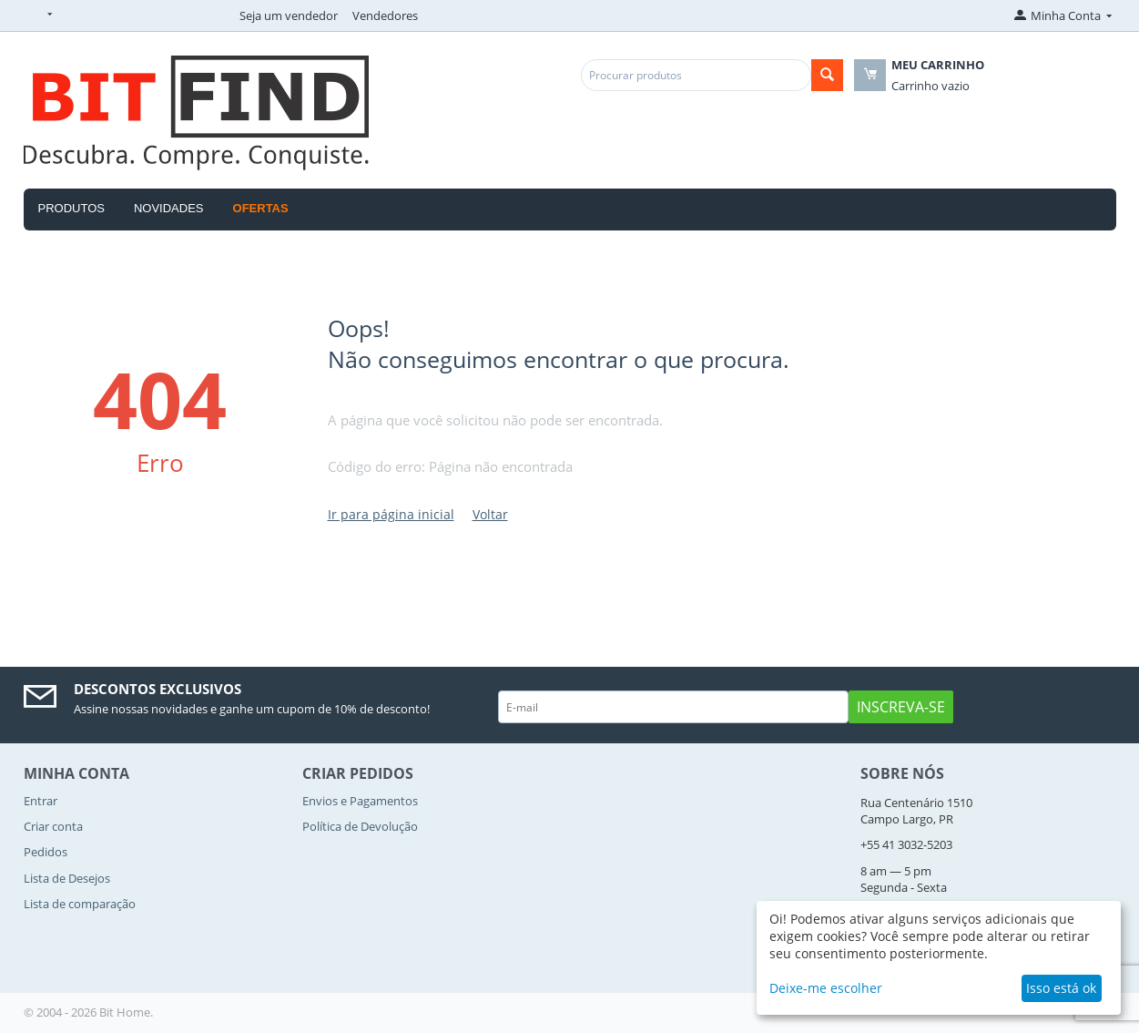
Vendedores (385, 15)
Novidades (169, 208)
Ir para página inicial (391, 514)
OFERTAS (261, 208)
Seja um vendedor (288, 15)
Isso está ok (1061, 988)
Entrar (40, 801)
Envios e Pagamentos (360, 801)
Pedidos (45, 852)
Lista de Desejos (67, 878)
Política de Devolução (360, 826)
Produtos (71, 208)
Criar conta (53, 826)
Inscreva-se (901, 707)
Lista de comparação (80, 903)
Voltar (490, 514)
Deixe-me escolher (825, 988)
